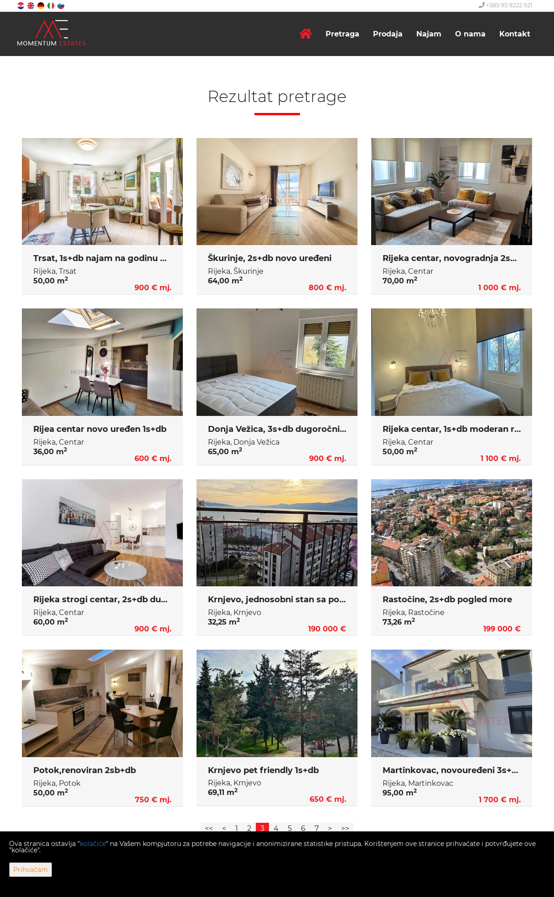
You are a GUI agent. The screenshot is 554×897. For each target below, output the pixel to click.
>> (345, 828)
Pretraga (342, 34)
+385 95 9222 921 (506, 5)
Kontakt (514, 34)
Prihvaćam (30, 870)
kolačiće (93, 844)
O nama (470, 34)
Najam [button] (428, 34)
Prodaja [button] (388, 34)
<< (209, 828)
